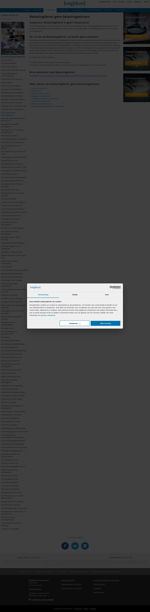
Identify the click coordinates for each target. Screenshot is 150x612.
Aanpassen (74, 323)
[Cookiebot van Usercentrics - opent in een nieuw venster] (111, 287)
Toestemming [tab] (43, 294)
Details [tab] (75, 294)
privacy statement (48, 315)
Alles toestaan (105, 323)
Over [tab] (107, 294)
